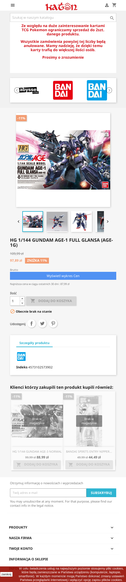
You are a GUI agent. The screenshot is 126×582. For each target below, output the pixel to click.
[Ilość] (15, 301)
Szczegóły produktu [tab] (34, 343)
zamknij (6, 574)
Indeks (21, 367)
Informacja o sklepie (28, 559)
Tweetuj (42, 323)
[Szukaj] (63, 17)
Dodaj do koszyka (51, 301)
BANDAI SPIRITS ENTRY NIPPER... (89, 451)
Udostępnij (31, 323)
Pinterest (53, 323)
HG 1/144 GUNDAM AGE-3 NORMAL (37, 451)
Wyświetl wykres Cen (63, 276)
